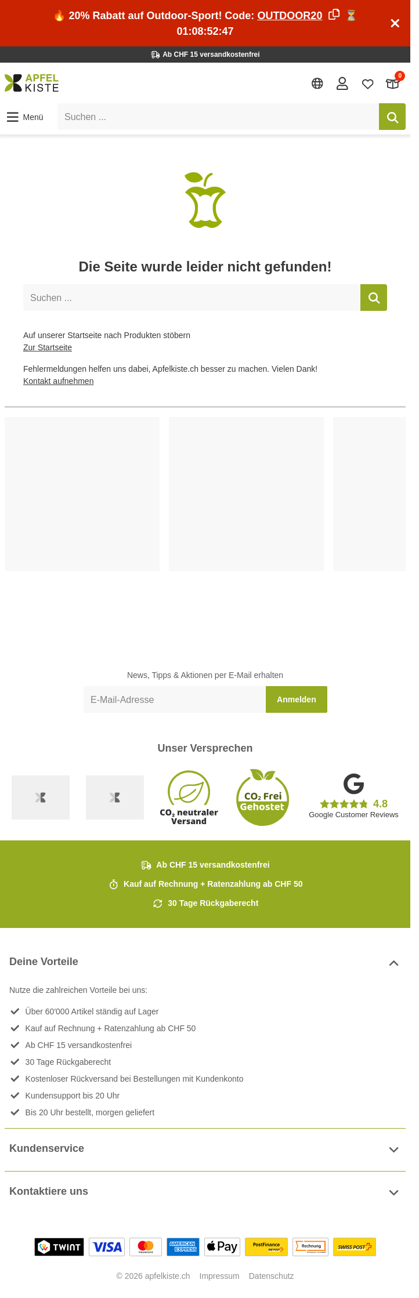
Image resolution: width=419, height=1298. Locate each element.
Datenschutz (271, 1276)
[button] (24, 117)
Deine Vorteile (205, 963)
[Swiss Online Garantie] (41, 797)
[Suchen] (392, 116)
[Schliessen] (395, 23)
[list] (205, 523)
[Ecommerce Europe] (115, 797)
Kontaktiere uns (205, 1192)
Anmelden (296, 699)
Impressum (220, 1276)
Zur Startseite (47, 347)
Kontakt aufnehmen (58, 381)
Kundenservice (205, 1150)
